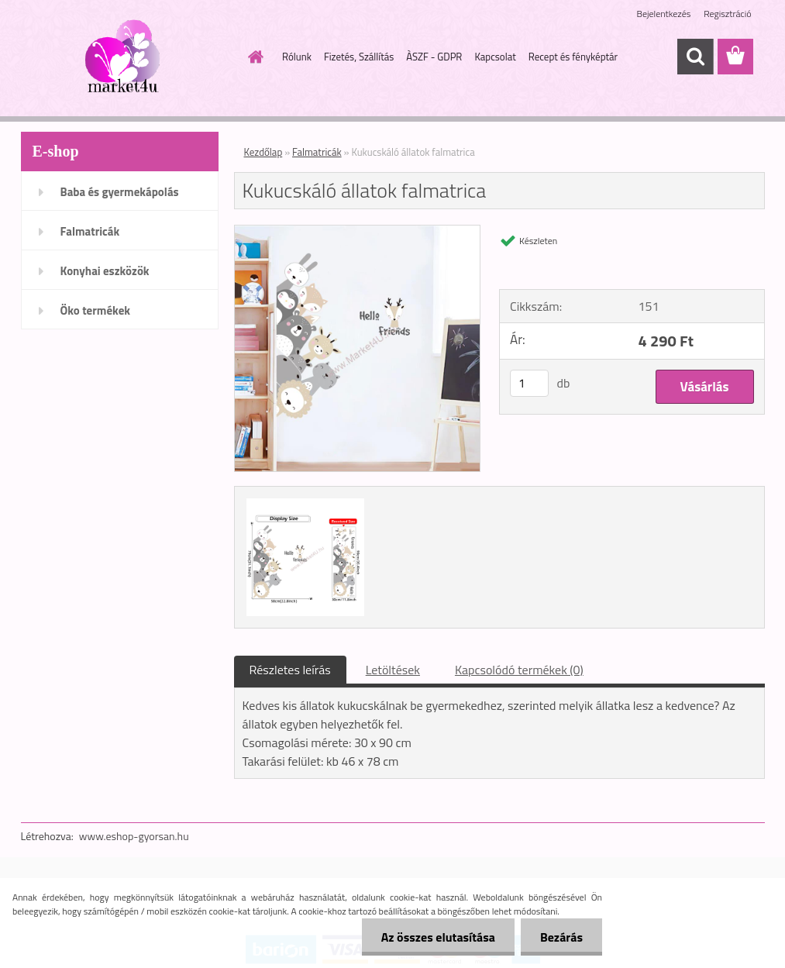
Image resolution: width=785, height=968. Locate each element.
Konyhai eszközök (105, 271)
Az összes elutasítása (438, 937)
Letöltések (393, 669)
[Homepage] (252, 56)
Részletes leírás (290, 669)
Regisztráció (727, 13)
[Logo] (127, 57)
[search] (695, 56)
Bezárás (561, 937)
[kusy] (529, 383)
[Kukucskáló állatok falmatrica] (357, 231)
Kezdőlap (263, 152)
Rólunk (297, 56)
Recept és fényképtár (573, 56)
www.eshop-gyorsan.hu (134, 836)
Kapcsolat (494, 56)
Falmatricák (90, 231)
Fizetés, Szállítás (359, 56)
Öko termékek (95, 310)
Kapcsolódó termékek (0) (519, 669)
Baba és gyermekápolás (119, 192)
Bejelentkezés (664, 13)
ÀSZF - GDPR (434, 56)
